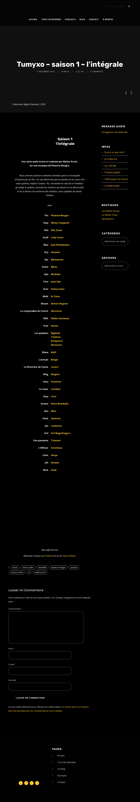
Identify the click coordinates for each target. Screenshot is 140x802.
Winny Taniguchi (60, 222)
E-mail (11, 664)
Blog (82, 19)
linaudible (42, 567)
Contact (94, 19)
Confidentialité (111, 185)
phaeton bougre (58, 567)
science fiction (17, 572)
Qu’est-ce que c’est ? (114, 152)
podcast (73, 567)
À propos (108, 19)
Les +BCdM (110, 165)
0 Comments (96, 71)
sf (29, 572)
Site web (12, 680)
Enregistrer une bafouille (115, 132)
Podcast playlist (112, 172)
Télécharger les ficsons (116, 179)
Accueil (33, 19)
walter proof (40, 572)
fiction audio (28, 567)
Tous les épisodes (51, 19)
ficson (15, 567)
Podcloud (49, 555)
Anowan (55, 252)
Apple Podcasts (31, 104)
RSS (43, 104)
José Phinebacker (60, 244)
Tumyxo (65, 71)
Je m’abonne (110, 158)
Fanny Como (57, 288)
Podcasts (70, 19)
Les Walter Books (111, 210)
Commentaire (15, 608)
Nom (11, 648)
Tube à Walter (69, 555)
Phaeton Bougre (60, 215)
